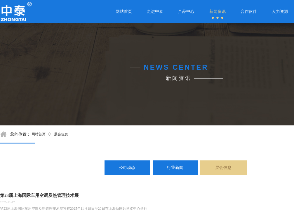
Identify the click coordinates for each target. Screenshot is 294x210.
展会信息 (61, 134)
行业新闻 (175, 167)
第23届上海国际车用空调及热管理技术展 (39, 195)
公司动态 (127, 167)
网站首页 (39, 134)
